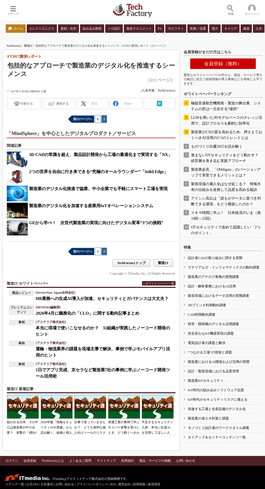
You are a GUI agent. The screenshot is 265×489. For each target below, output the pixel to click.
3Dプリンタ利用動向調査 (207, 305)
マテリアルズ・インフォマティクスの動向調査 (223, 267)
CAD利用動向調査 (201, 314)
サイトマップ (106, 461)
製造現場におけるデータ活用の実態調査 (218, 296)
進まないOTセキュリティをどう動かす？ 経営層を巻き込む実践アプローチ (226, 158)
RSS (113, 484)
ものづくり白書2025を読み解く (216, 146)
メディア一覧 (14, 484)
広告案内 (47, 484)
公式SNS (32, 484)
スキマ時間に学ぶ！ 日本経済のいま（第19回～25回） (226, 216)
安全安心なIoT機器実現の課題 (211, 333)
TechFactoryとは (53, 461)
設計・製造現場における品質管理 (213, 371)
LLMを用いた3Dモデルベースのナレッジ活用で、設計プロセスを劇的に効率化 (226, 120)
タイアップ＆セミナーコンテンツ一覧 (217, 437)
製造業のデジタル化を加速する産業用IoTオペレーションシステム (91, 205)
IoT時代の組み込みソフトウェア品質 (216, 390)
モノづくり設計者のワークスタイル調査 (218, 428)
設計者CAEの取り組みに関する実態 (215, 258)
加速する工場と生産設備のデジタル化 (217, 409)
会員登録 (30, 461)
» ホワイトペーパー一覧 (158, 283)
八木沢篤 (148, 90)
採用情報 (139, 484)
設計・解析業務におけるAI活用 (212, 286)
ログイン (12, 461)
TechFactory (14, 45)
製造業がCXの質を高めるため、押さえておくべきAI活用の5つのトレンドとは (226, 135)
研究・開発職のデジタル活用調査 (213, 324)
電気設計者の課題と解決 (206, 343)
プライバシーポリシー (92, 484)
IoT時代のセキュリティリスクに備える (217, 399)
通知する (62, 103)
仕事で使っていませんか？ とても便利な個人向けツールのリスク (90, 427)
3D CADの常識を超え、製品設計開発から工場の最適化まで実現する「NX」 (100, 154)
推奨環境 (154, 484)
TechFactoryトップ (131, 263)
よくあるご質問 (80, 461)
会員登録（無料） (223, 63)
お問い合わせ (185, 461)
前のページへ (82, 119)
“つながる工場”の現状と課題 (210, 352)
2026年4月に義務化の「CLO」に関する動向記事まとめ (87, 313)
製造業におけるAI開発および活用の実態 (219, 362)
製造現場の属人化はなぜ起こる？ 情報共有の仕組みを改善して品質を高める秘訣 (226, 187)
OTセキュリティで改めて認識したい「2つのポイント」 (225, 230)
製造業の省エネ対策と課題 (208, 418)
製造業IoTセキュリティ (206, 381)
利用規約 (127, 461)
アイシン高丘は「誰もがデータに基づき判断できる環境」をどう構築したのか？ (226, 201)
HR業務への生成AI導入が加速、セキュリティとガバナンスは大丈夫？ (102, 298)
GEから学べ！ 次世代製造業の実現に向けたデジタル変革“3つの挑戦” (96, 223)
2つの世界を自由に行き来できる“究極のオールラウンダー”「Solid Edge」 (98, 171)
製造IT (28, 45)
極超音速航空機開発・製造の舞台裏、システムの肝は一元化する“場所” (226, 106)
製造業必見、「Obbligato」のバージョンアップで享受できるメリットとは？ (226, 172)
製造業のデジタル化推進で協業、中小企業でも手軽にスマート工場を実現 (98, 188)
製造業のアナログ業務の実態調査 (213, 277)
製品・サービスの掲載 (155, 461)
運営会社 (124, 484)
